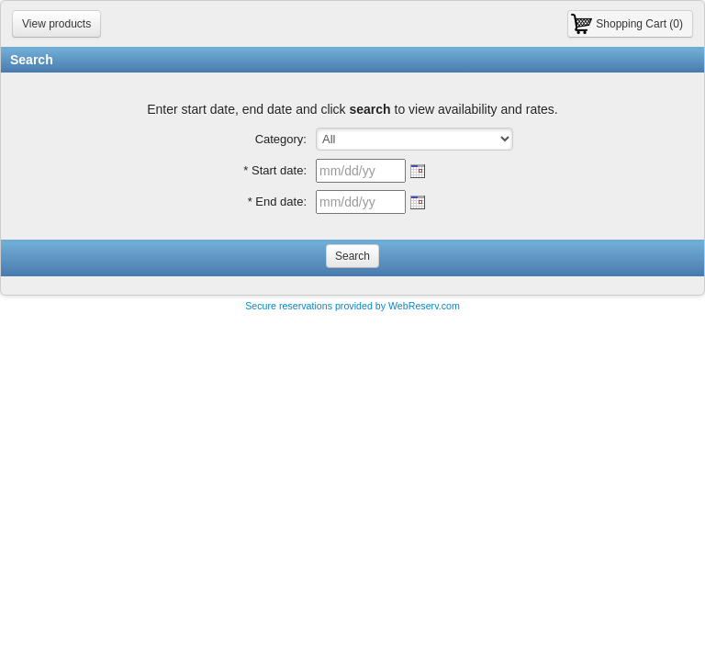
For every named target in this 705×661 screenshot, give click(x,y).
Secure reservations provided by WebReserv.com (352, 305)
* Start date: (275, 170)
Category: (281, 139)
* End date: (277, 201)
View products (56, 23)
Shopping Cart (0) (639, 23)
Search (352, 256)
